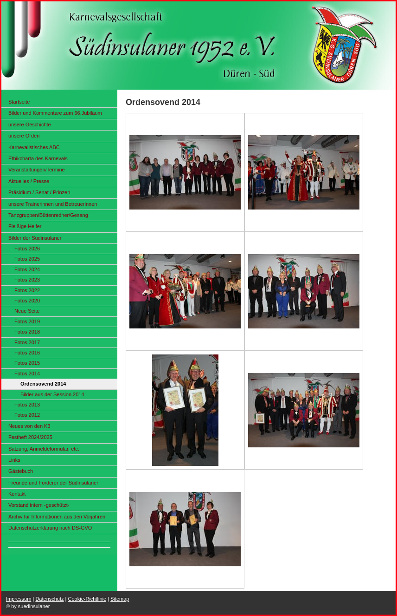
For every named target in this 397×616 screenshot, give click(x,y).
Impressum (18, 599)
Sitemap (119, 599)
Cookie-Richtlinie (87, 599)
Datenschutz (49, 599)
